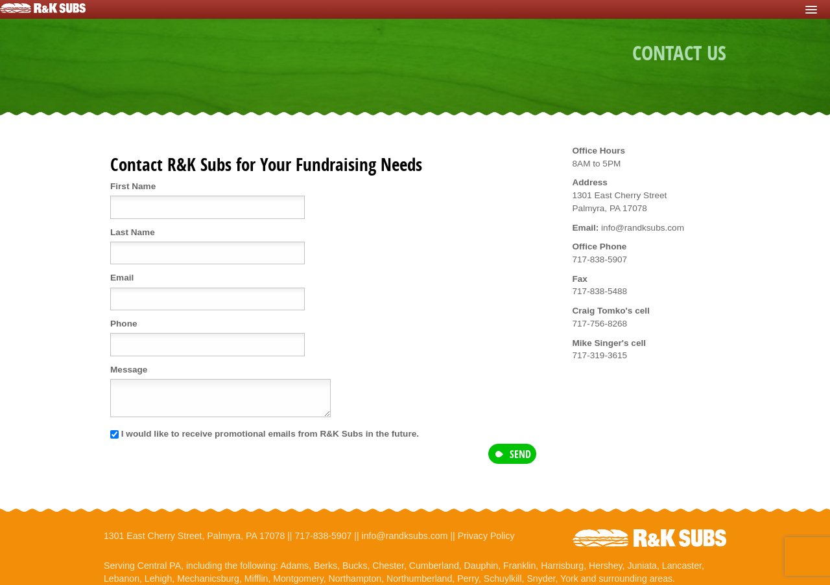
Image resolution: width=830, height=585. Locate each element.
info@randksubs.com (405, 536)
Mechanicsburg (208, 578)
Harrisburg (562, 565)
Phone (123, 323)
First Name (133, 186)
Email (122, 277)
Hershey (605, 565)
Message (128, 369)
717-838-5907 (322, 536)
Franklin (519, 565)
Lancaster (682, 565)
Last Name (132, 232)
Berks (325, 565)
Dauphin (481, 565)
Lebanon (121, 578)
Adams (294, 565)
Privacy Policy (486, 536)
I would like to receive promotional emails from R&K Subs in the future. (264, 434)
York (569, 578)
